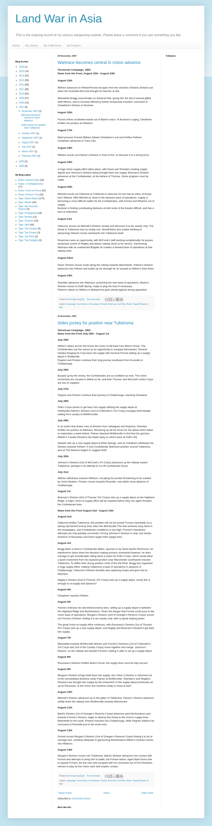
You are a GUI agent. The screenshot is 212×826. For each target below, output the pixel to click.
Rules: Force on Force (29, 190)
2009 (22, 98)
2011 (22, 89)
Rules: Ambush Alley (28, 180)
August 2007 (28, 142)
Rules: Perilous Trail (28, 194)
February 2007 (29, 155)
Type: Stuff (23, 224)
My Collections (52, 45)
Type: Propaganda (27, 213)
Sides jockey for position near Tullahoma (95, 322)
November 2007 (30, 111)
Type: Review (25, 217)
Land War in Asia (58, 18)
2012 (22, 84)
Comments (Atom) (81, 798)
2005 (22, 166)
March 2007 (28, 151)
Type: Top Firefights (28, 240)
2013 (22, 80)
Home (15, 45)
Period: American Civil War (113, 304)
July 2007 (27, 146)
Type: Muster (24, 202)
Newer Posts (65, 793)
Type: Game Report (28, 198)
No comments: (94, 299)
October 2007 (29, 133)
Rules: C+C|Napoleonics (30, 184)
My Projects (74, 45)
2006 (22, 161)
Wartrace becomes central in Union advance (99, 62)
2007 (22, 107)
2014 (22, 75)
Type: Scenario (26, 220)
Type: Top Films (26, 236)
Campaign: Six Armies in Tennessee (83, 304)
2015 (22, 71)
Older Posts (147, 793)
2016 (22, 66)
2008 (22, 102)
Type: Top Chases (27, 232)
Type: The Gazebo (27, 228)
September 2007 (30, 137)
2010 (22, 93)
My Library (31, 45)
